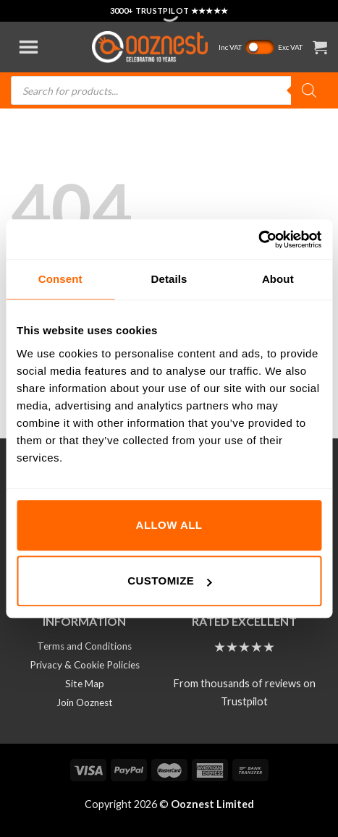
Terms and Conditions (84, 646)
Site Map (84, 683)
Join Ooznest (84, 702)
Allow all (169, 525)
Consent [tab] (60, 279)
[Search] (309, 90)
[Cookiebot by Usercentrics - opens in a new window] (258, 239)
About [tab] (278, 279)
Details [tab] (169, 279)
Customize (169, 580)
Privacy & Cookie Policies (85, 665)
